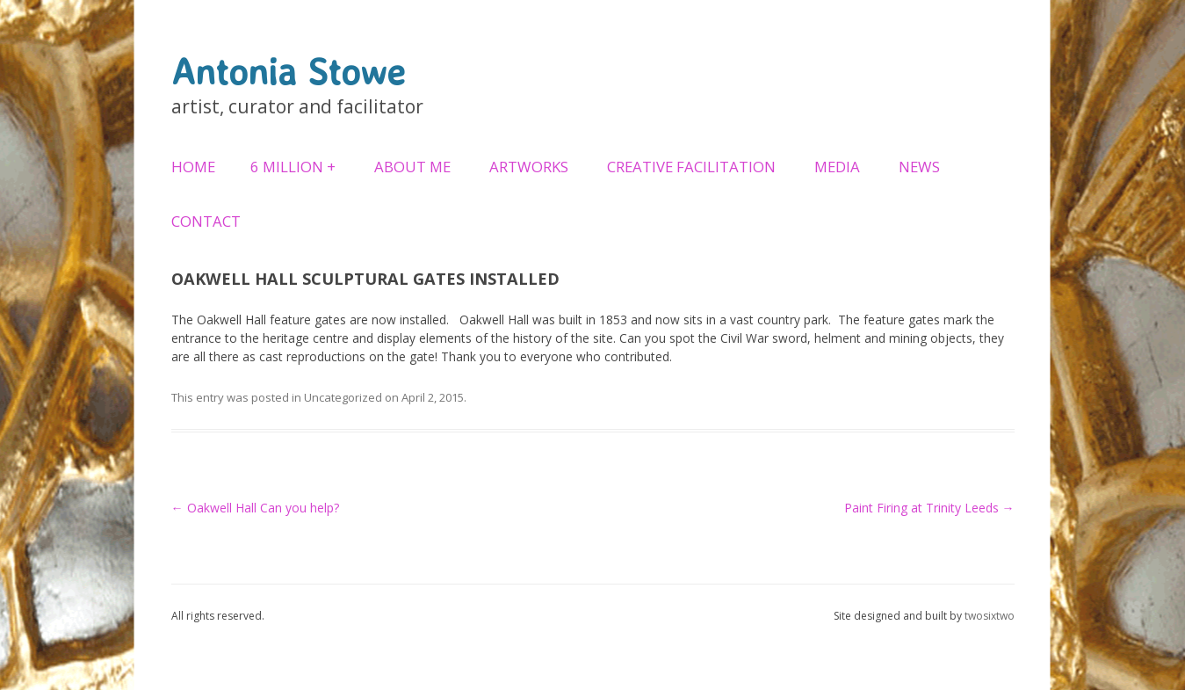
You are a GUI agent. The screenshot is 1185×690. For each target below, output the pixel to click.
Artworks (528, 166)
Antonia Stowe (288, 71)
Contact (206, 221)
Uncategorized (343, 397)
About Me (412, 166)
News (919, 166)
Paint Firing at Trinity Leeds (929, 507)
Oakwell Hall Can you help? (255, 507)
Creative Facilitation (691, 166)
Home (193, 166)
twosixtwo (990, 615)
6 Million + (293, 166)
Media (837, 166)
